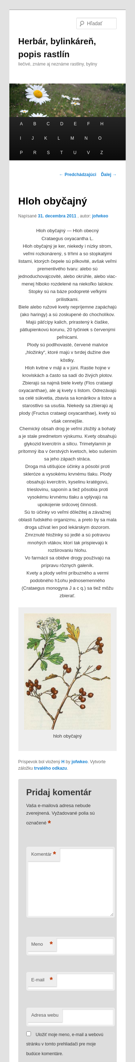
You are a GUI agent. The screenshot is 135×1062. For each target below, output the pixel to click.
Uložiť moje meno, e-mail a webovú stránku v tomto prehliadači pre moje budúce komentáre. (64, 1044)
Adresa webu (45, 1015)
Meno (42, 944)
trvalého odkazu (50, 768)
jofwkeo (100, 216)
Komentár (43, 854)
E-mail (42, 980)
